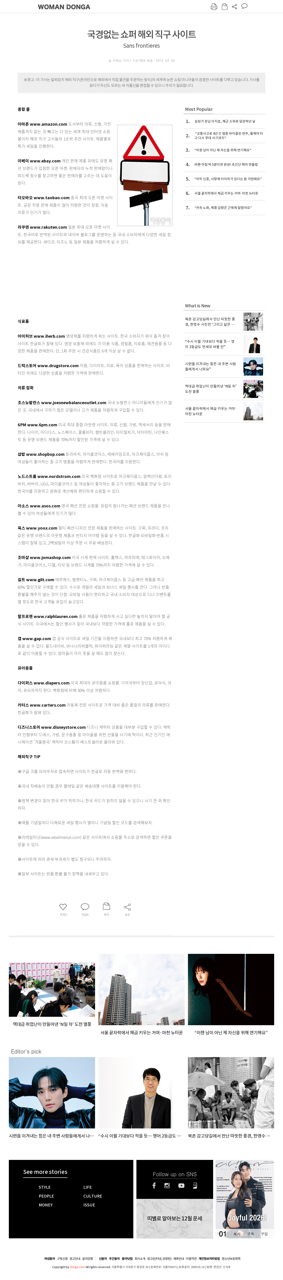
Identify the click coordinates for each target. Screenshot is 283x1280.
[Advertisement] (84, 280)
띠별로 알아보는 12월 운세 (174, 1218)
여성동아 (49, 1259)
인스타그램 (167, 1185)
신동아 (103, 1259)
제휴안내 (178, 1259)
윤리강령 (87, 1259)
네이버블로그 (195, 1185)
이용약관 (191, 1259)
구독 (250, 1233)
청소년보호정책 (231, 1259)
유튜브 (181, 1185)
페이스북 (154, 1185)
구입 (264, 1233)
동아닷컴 (127, 1259)
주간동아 (114, 1259)
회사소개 (140, 1259)
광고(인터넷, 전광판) (159, 1259)
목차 (236, 1233)
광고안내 (75, 1259)
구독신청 (62, 1259)
